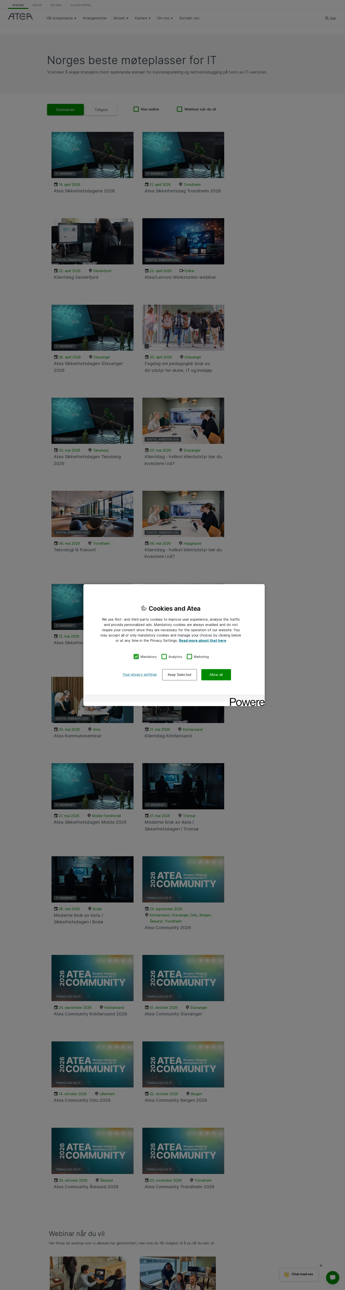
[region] (174, 645)
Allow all (216, 674)
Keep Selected (179, 674)
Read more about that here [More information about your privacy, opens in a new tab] (202, 640)
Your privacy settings (140, 674)
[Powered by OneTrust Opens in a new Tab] (245, 699)
